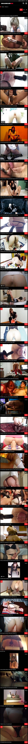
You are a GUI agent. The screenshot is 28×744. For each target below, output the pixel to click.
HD (24, 9)
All (21, 9)
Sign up (23, 0)
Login (19, 0)
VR (26, 9)
